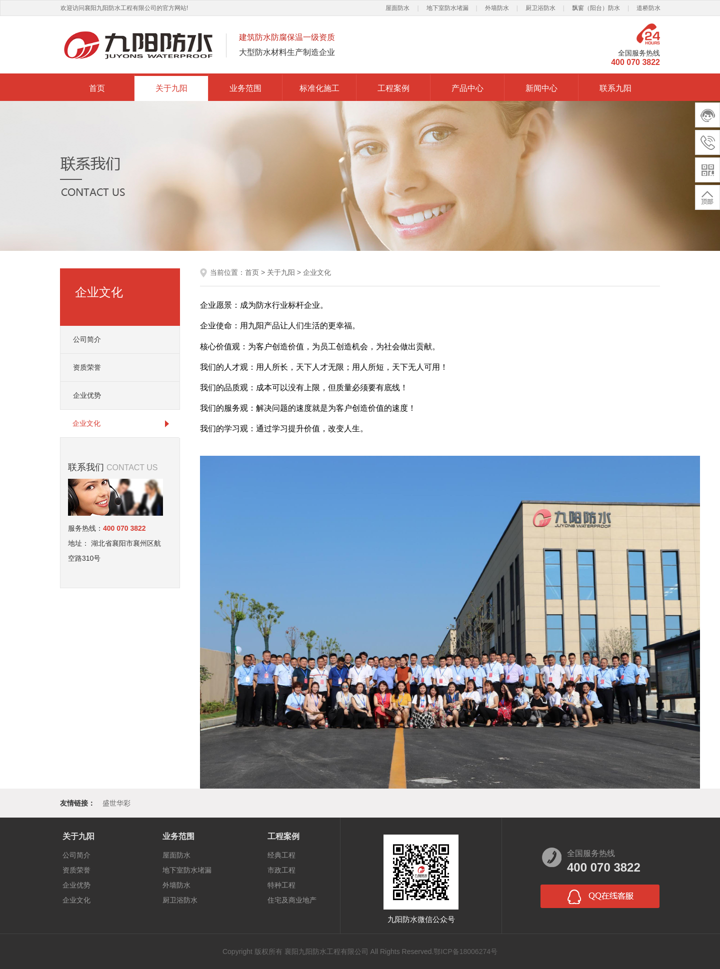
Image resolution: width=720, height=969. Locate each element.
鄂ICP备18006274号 (466, 952)
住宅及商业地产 (292, 900)
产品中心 (468, 88)
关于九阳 (172, 88)
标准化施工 (320, 88)
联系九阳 (616, 88)
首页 (97, 88)
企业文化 (86, 423)
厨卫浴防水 (541, 7)
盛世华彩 (116, 803)
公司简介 (87, 339)
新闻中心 (542, 88)
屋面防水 (398, 7)
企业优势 (87, 395)
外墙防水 (497, 7)
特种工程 (282, 885)
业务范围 (246, 88)
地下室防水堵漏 (447, 7)
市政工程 (282, 870)
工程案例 (394, 88)
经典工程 (282, 855)
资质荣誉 (87, 367)
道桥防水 (648, 7)
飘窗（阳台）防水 (596, 7)
